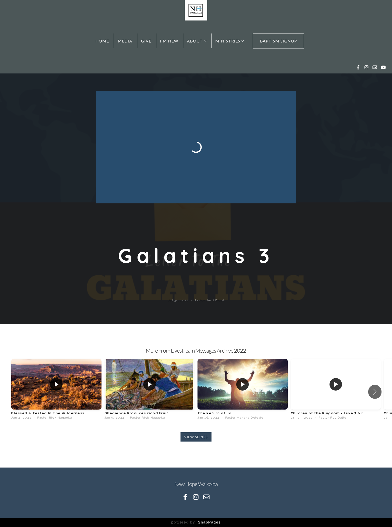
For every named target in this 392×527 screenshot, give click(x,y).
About (197, 40)
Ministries (229, 40)
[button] (375, 391)
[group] (56, 389)
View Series (196, 436)
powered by (196, 522)
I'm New (169, 40)
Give (146, 40)
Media (125, 40)
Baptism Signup (278, 40)
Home (102, 40)
